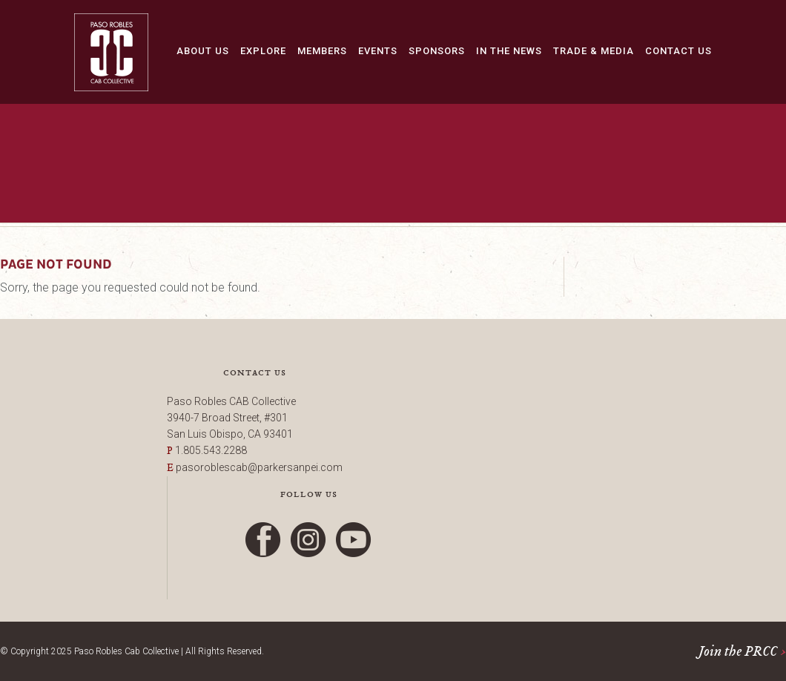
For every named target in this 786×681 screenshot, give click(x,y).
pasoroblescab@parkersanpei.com (259, 467)
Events (377, 50)
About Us (202, 50)
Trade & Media (593, 50)
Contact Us (678, 50)
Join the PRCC (742, 651)
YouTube (353, 539)
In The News (509, 50)
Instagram (308, 539)
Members (322, 50)
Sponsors (437, 50)
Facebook (263, 539)
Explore (263, 50)
